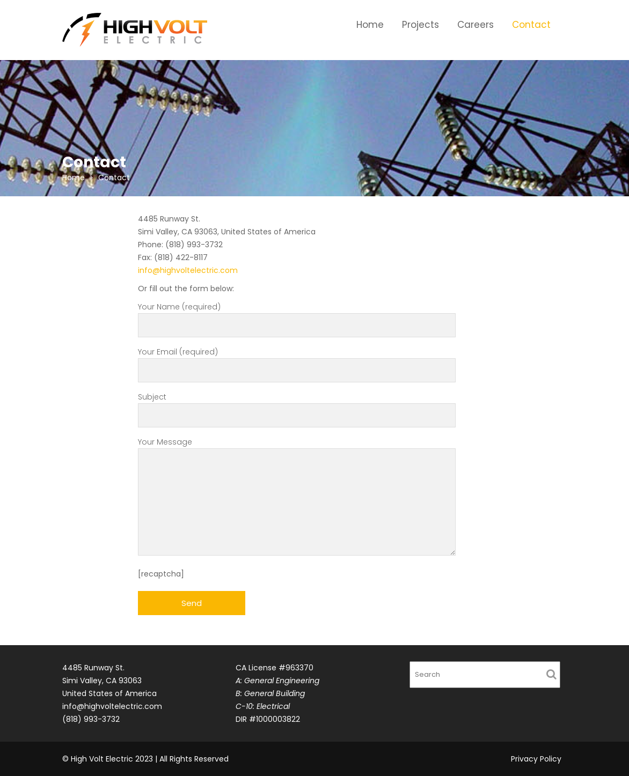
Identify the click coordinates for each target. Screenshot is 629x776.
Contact (531, 24)
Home (370, 24)
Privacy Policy (536, 758)
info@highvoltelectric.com (188, 270)
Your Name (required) (297, 316)
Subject (297, 406)
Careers (475, 24)
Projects (420, 24)
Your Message (297, 497)
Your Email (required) (297, 361)
